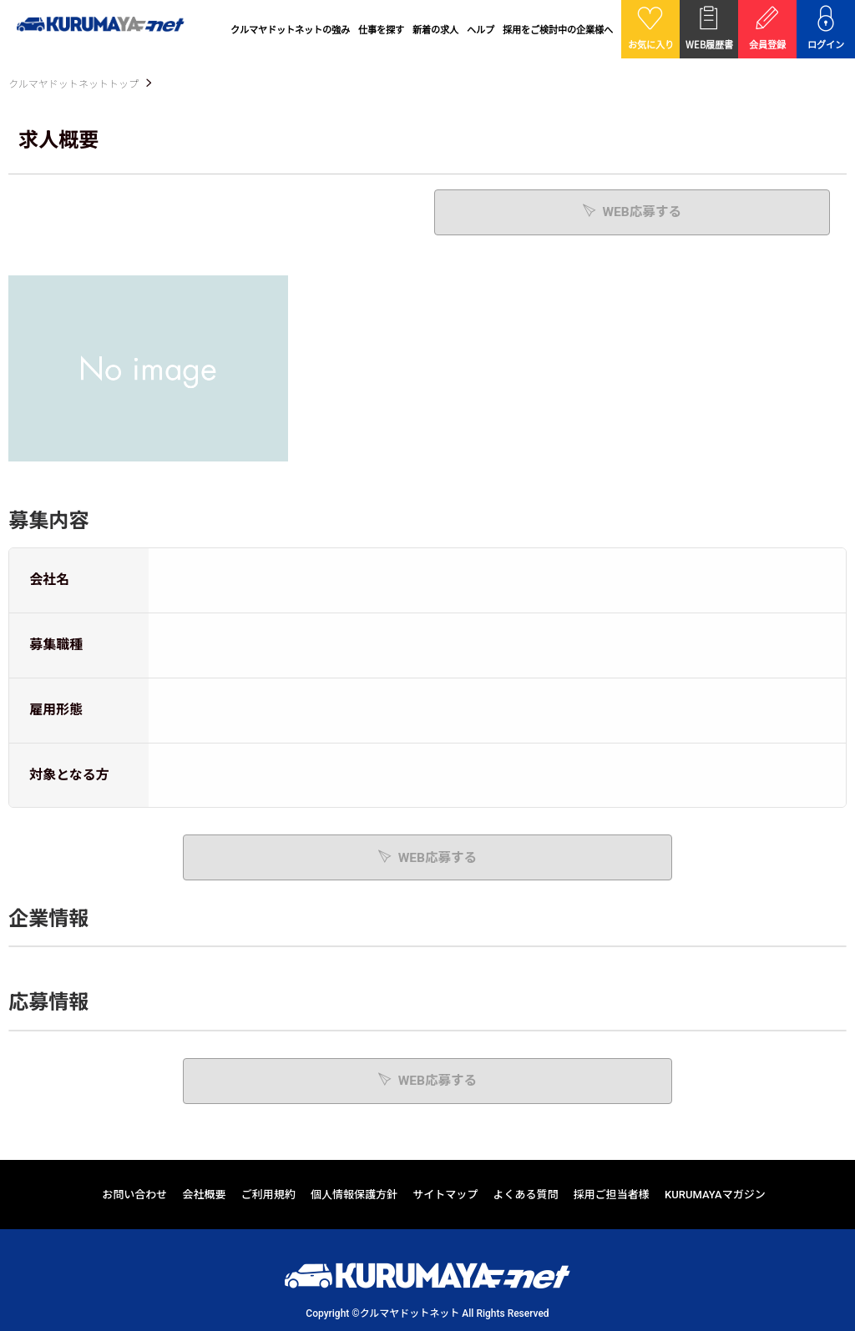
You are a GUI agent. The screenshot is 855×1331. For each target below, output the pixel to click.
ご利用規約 (268, 1193)
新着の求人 (435, 29)
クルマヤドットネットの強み (290, 29)
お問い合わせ (134, 1193)
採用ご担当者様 (612, 1193)
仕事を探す (381, 29)
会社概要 (204, 1193)
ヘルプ (480, 29)
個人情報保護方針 (354, 1193)
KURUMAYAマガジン (715, 1193)
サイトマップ (445, 1193)
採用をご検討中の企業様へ (558, 29)
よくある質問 (526, 1193)
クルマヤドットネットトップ (73, 84)
